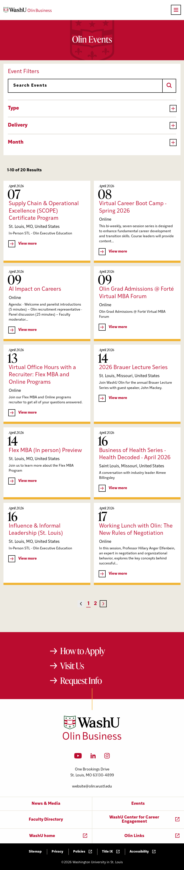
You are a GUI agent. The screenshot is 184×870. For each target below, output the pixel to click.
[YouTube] (78, 757)
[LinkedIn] (93, 757)
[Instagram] (107, 757)
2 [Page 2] (95, 603)
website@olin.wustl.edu (92, 786)
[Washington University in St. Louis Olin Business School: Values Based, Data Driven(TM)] (92, 739)
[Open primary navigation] (176, 9)
